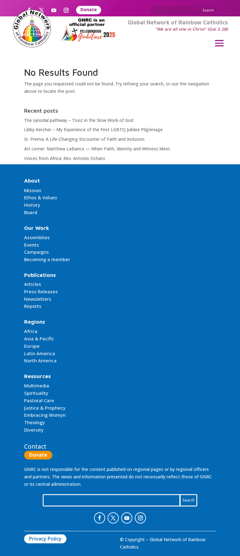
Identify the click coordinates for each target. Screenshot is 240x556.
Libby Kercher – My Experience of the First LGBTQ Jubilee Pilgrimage (93, 129)
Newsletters (37, 299)
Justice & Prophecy (45, 408)
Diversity (34, 430)
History (32, 205)
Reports (32, 306)
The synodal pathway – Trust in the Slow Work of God (78, 120)
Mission (32, 190)
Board (30, 212)
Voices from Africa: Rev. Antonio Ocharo (64, 158)
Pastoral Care (39, 400)
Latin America (39, 353)
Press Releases (41, 291)
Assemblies (37, 237)
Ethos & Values (40, 197)
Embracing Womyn (45, 415)
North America (40, 360)
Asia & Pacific (39, 338)
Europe (32, 346)
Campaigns (36, 252)
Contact (35, 446)
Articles (32, 284)
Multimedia (36, 385)
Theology (34, 422)
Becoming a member (47, 259)
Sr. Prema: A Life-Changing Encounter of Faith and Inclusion (84, 139)
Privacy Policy (45, 538)
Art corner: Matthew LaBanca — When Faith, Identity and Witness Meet (97, 149)
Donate (88, 9)
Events (31, 245)
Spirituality (36, 393)
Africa (30, 331)
